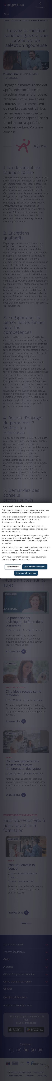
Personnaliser (13, 566)
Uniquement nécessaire (34, 566)
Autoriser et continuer (26, 573)
